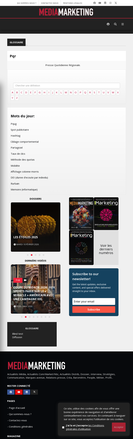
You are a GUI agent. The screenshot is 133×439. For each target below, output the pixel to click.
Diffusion (17, 337)
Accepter (118, 427)
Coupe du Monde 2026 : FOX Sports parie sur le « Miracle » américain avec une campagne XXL (34, 293)
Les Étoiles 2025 (25, 237)
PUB (18, 280)
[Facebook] (94, 2)
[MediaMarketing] (67, 12)
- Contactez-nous (17, 420)
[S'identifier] (108, 24)
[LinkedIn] (105, 2)
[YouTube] (99, 2)
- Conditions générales (20, 426)
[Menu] (122, 24)
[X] (115, 2)
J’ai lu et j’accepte (90, 427)
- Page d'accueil (16, 407)
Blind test (17, 333)
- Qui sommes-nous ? (19, 414)
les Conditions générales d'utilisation (90, 427)
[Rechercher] (115, 24)
